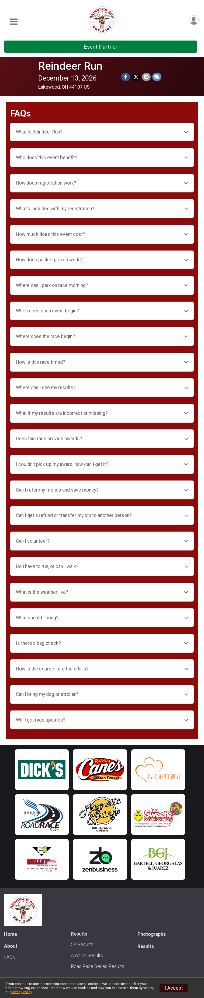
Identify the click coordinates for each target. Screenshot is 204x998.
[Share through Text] (156, 77)
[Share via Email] (146, 77)
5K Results (82, 944)
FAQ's (10, 957)
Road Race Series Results (97, 966)
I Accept (174, 988)
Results (145, 946)
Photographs (151, 934)
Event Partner (100, 47)
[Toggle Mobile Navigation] (13, 21)
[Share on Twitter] (136, 77)
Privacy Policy (21, 992)
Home (10, 934)
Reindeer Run (71, 66)
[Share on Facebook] (126, 77)
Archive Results (87, 955)
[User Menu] (194, 20)
